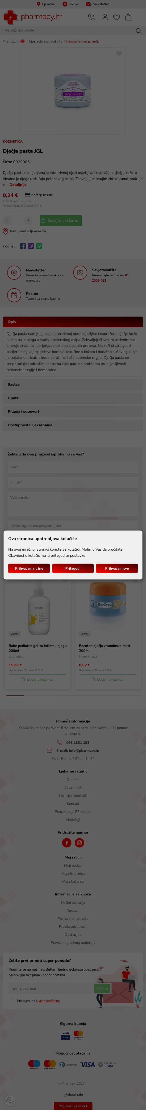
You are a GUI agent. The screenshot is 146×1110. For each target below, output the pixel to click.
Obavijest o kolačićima (27, 555)
